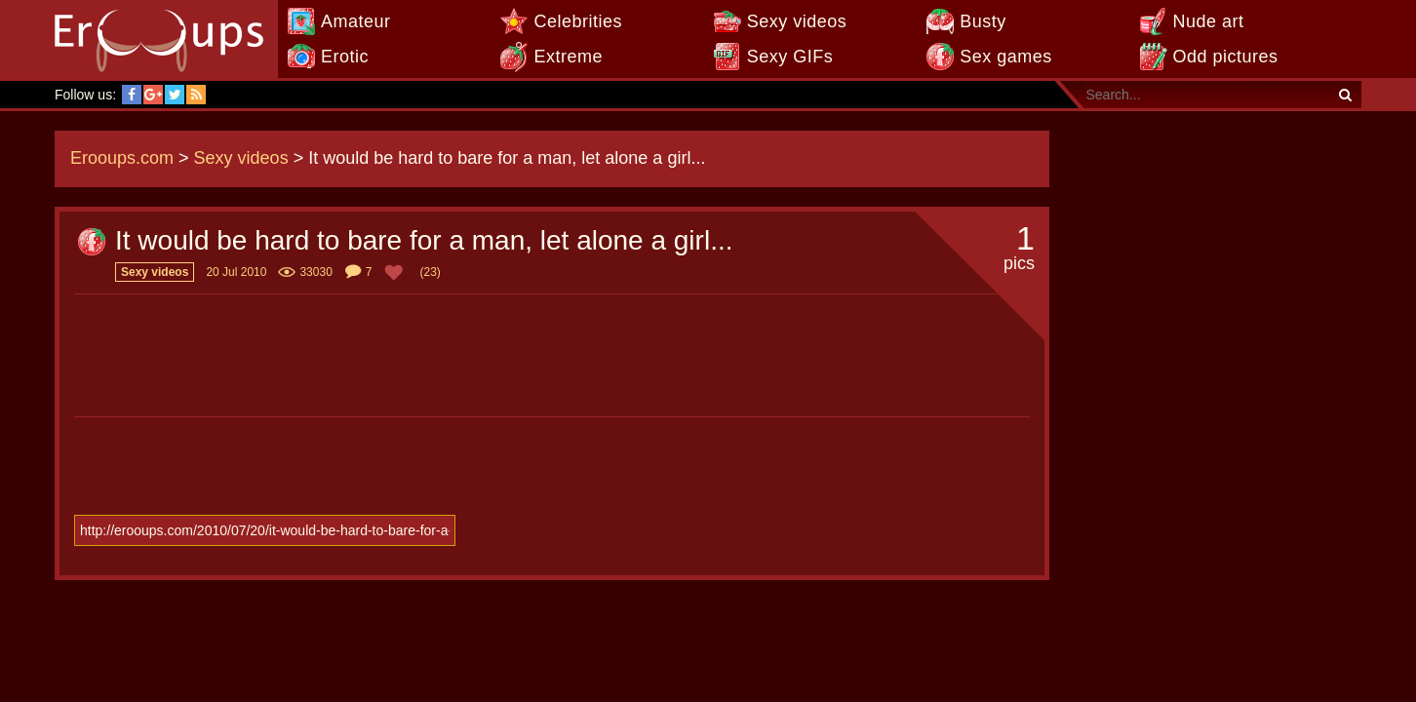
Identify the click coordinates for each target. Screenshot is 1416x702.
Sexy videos (797, 21)
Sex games (1006, 56)
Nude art (1208, 21)
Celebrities (577, 21)
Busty (983, 21)
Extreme (568, 56)
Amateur (356, 21)
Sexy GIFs (790, 56)
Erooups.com (122, 158)
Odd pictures (1225, 56)
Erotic (345, 56)
